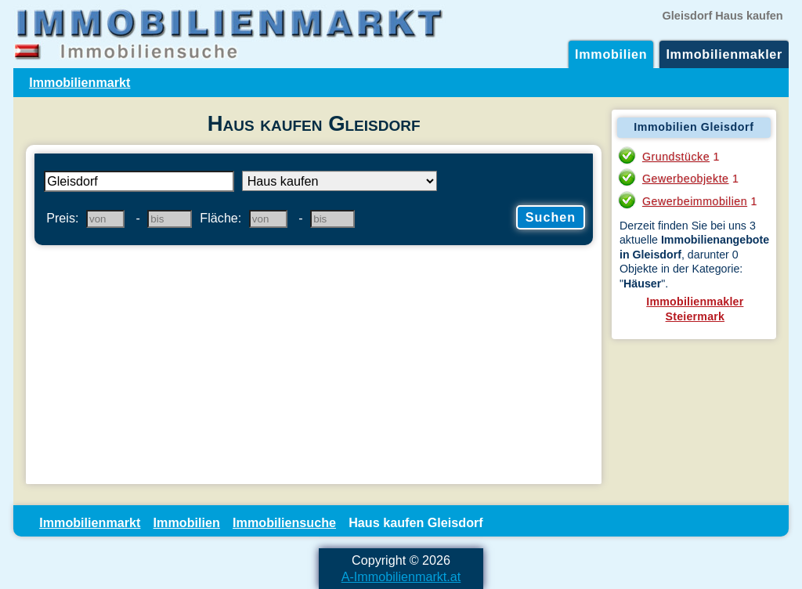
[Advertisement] (314, 366)
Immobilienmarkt (79, 82)
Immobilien (611, 54)
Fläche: (220, 218)
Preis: (62, 218)
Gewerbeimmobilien (694, 201)
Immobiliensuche (284, 522)
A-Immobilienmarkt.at (401, 576)
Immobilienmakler (724, 54)
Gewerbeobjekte (685, 178)
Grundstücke (676, 156)
